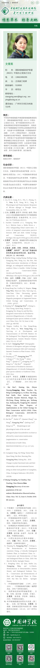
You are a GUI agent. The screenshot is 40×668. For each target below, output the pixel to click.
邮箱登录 (15, 2)
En (32, 3)
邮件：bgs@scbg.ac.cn (13, 635)
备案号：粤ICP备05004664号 (11, 630)
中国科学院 (5, 2)
